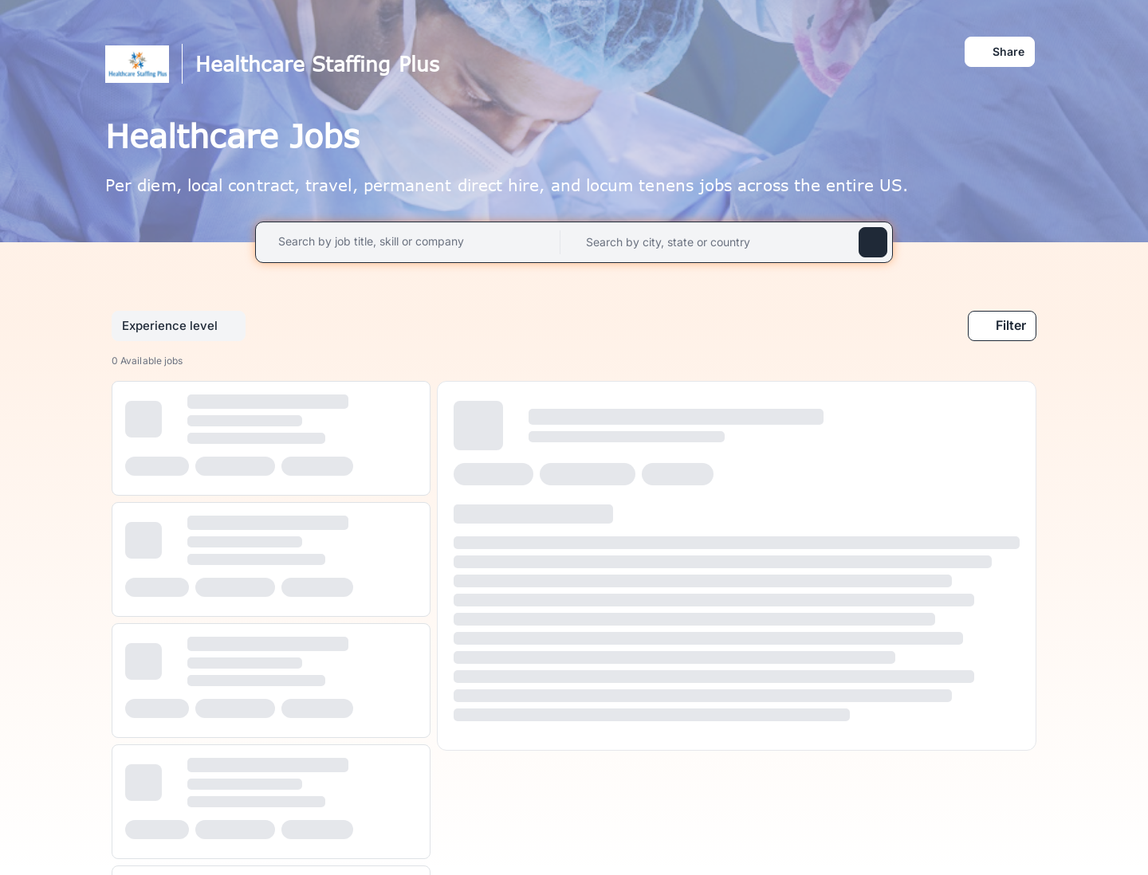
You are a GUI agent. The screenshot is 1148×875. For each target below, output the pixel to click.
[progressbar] (143, 419)
